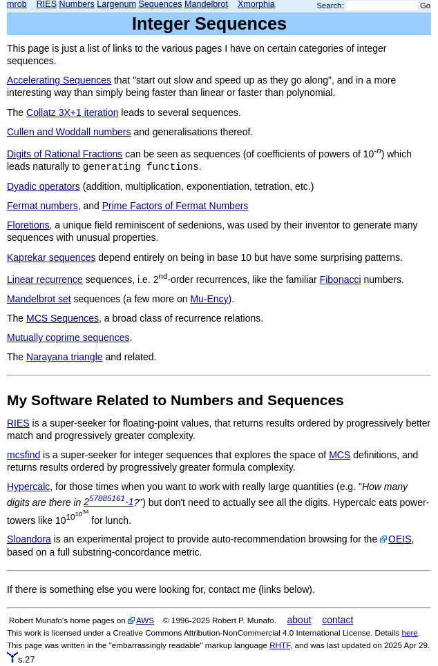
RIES (18, 423)
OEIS (399, 539)
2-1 (108, 501)
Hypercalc (28, 486)
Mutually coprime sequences (68, 337)
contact (337, 619)
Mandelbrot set (39, 298)
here (409, 632)
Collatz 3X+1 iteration (72, 112)
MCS (339, 454)
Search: (330, 5)
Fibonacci (340, 279)
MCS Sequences (62, 318)
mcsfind (23, 454)
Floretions (28, 225)
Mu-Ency (209, 298)
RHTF (279, 644)
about (299, 619)
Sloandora (29, 539)
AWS (145, 620)
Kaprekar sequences (51, 257)
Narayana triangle (64, 356)
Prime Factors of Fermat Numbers (175, 205)
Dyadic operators (43, 186)
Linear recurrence (45, 279)
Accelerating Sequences (59, 80)
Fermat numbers (42, 205)
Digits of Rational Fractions (64, 153)
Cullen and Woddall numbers (69, 131)
